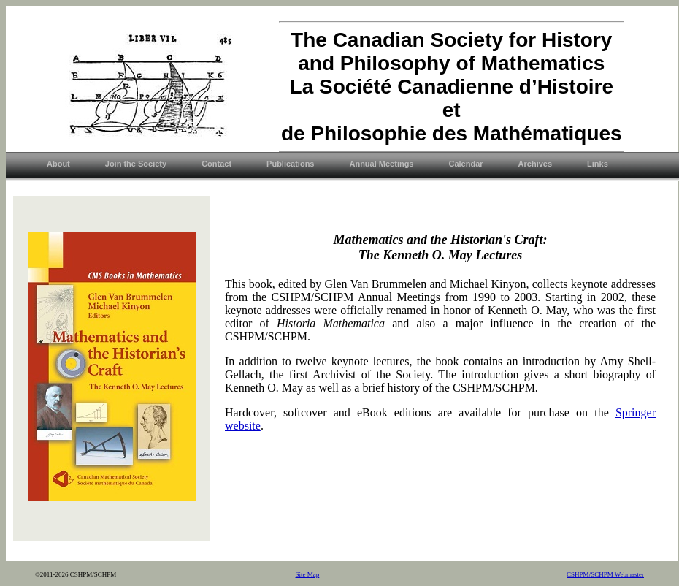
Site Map (308, 574)
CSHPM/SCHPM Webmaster (605, 574)
